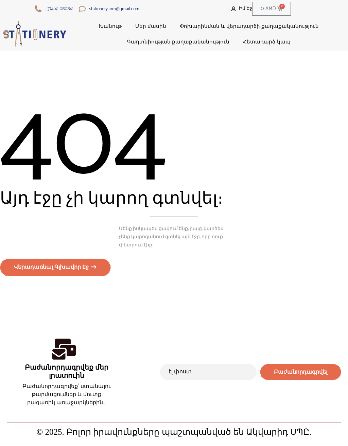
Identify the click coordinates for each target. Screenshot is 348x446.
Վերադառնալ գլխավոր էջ (52, 268)
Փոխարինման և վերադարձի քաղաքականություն (249, 26)
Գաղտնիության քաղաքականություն (178, 41)
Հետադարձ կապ (266, 41)
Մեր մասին (150, 26)
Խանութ (110, 26)
